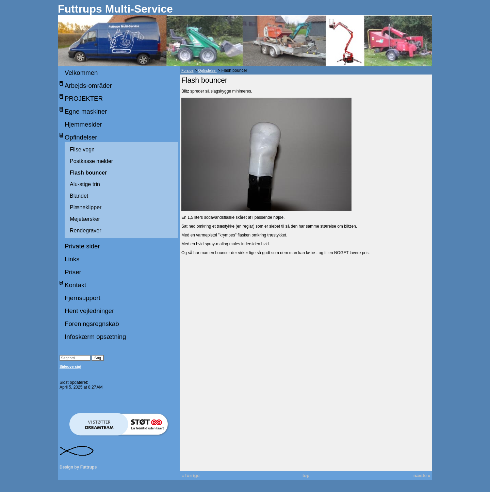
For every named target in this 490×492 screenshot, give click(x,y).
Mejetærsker (85, 219)
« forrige (190, 475)
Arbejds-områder (88, 85)
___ (63, 374)
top (306, 475)
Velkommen (81, 72)
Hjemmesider (83, 124)
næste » (421, 475)
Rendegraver (85, 230)
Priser (73, 272)
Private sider (82, 246)
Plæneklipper (85, 207)
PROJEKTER (84, 98)
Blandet (79, 196)
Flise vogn (82, 149)
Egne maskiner (86, 111)
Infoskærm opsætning (95, 336)
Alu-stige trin (85, 184)
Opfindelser (81, 137)
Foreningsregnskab (92, 323)
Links (72, 259)
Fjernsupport (82, 297)
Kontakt (75, 285)
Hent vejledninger (89, 310)
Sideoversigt (70, 366)
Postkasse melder (91, 161)
